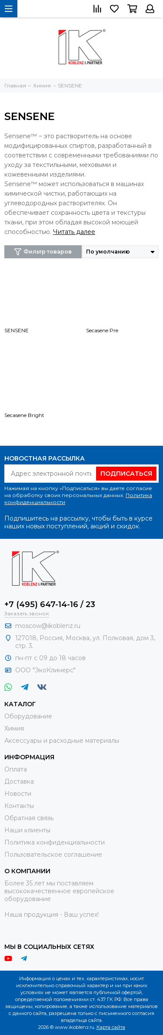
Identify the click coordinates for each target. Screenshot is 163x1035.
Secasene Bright (24, 415)
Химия (14, 728)
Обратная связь (28, 818)
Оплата (15, 769)
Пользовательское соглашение (53, 854)
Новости (17, 794)
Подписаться (126, 473)
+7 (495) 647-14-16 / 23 (49, 604)
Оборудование (28, 716)
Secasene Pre (102, 330)
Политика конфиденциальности (54, 842)
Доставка (19, 781)
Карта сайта (110, 1027)
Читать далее (74, 232)
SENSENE (16, 330)
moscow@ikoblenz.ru (47, 626)
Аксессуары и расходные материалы (61, 741)
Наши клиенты (27, 830)
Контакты (19, 806)
